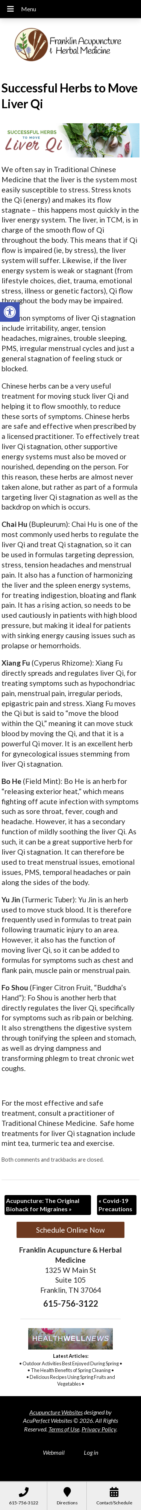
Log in (91, 1452)
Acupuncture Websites (56, 1412)
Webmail (54, 1452)
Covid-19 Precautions (115, 1204)
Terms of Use (64, 1429)
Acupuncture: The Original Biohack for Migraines (42, 1204)
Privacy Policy (99, 1429)
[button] (10, 312)
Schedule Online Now (70, 1230)
